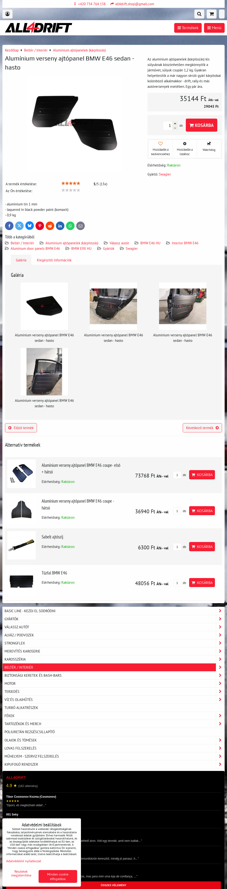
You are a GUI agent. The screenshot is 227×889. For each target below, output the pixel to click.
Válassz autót (119, 243)
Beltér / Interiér (22, 243)
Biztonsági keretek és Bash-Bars (114, 675)
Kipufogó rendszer (114, 764)
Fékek (114, 716)
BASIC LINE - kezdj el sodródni (114, 611)
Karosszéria (114, 659)
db (179, 475)
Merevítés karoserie (114, 651)
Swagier (132, 248)
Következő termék (202, 427)
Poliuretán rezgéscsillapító (29, 731)
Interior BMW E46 (185, 243)
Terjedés (114, 691)
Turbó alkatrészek (21, 707)
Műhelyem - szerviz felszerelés (114, 756)
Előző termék (21, 427)
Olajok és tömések (114, 740)
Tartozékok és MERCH (114, 724)
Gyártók (108, 248)
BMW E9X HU (81, 248)
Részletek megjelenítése (21, 873)
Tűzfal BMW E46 (54, 573)
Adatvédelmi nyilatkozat (23, 861)
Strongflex (114, 643)
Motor (114, 683)
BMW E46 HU (150, 243)
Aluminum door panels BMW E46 (35, 248)
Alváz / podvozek (114, 635)
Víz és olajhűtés (114, 700)
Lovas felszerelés (114, 748)
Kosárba (201, 125)
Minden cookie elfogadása (57, 876)
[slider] (70, 183)
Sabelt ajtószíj (52, 537)
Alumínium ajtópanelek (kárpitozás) (71, 243)
